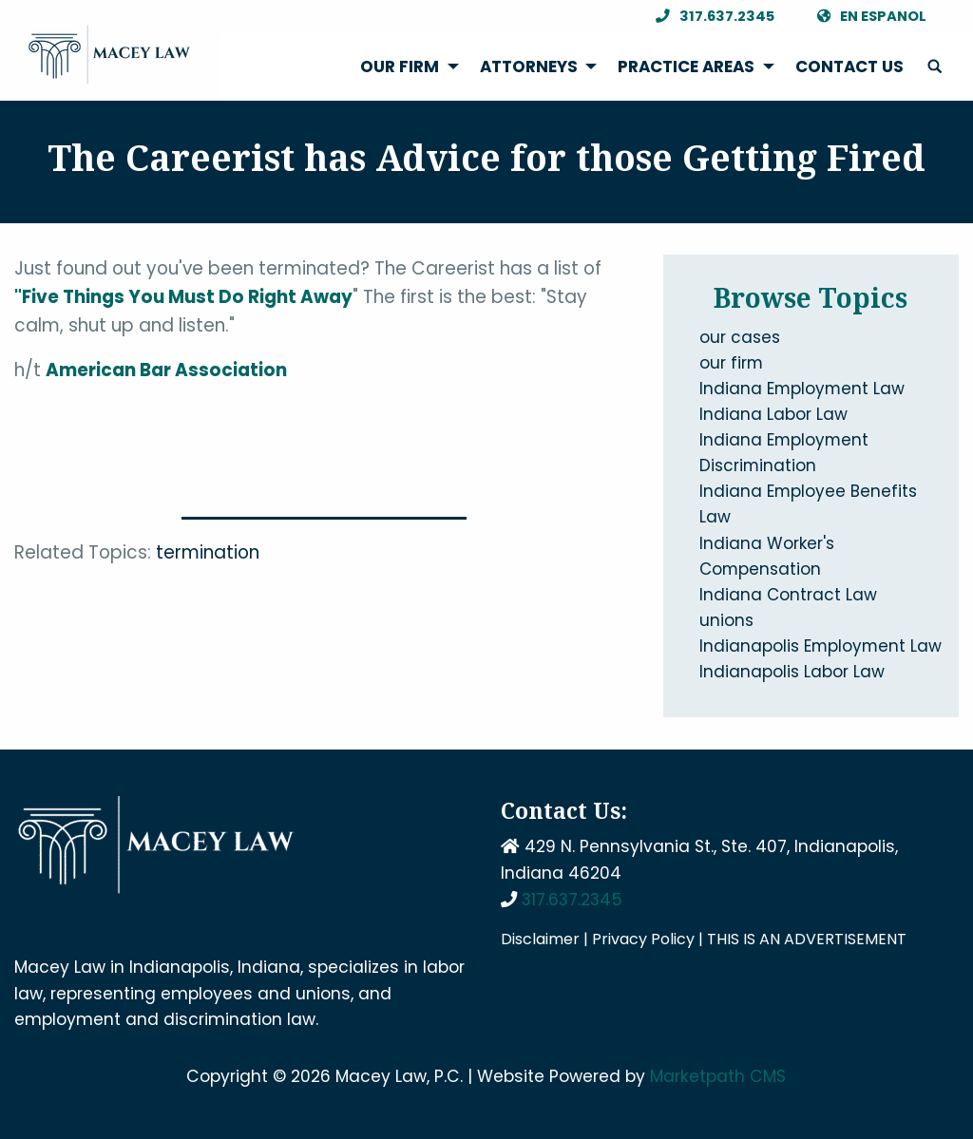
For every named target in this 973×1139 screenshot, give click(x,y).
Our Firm (399, 66)
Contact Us (849, 66)
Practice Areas (686, 66)
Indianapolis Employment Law (820, 646)
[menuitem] (404, 66)
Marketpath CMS (718, 1076)
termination (207, 552)
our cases (739, 337)
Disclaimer (540, 939)
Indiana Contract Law (788, 594)
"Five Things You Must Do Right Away (183, 297)
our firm (731, 362)
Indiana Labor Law (773, 414)
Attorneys (529, 66)
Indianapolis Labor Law (792, 671)
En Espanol (866, 16)
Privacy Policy (643, 939)
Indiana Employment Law (802, 388)
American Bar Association (166, 370)
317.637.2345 (710, 16)
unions (726, 620)
